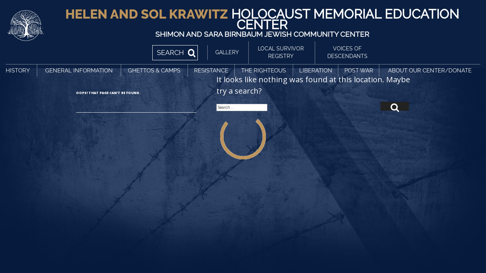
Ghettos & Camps (154, 70)
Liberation (315, 70)
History (18, 70)
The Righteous (263, 70)
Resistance (211, 70)
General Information (79, 70)
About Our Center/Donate (430, 70)
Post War (358, 70)
